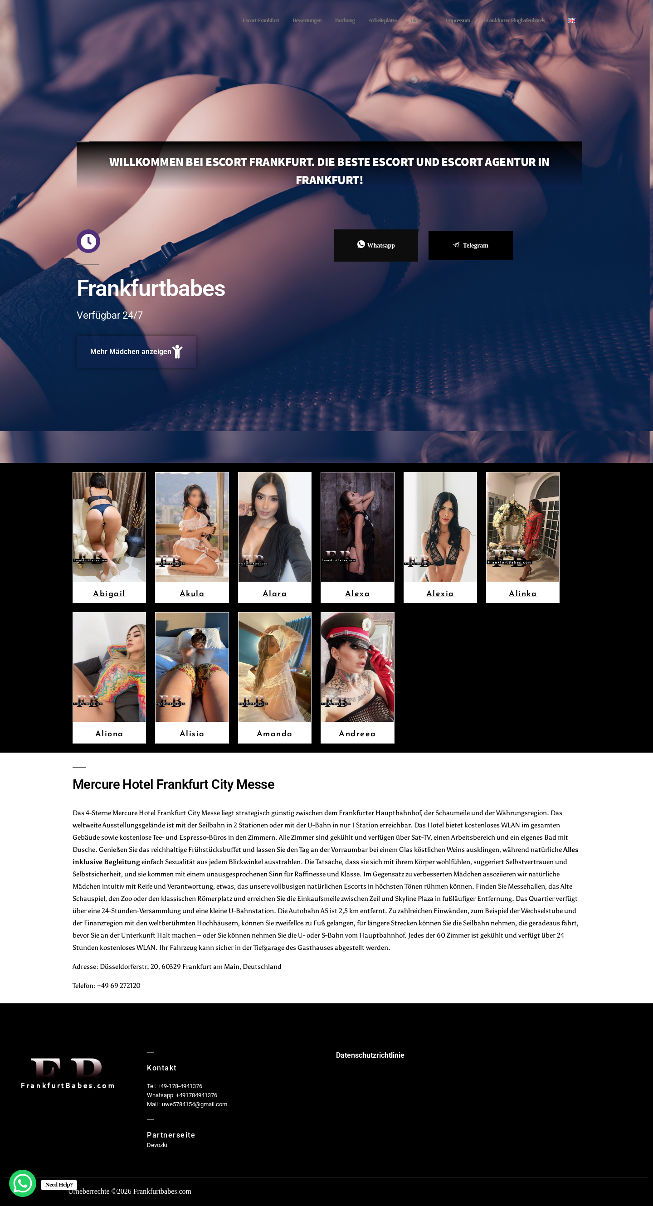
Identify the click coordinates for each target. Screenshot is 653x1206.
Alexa (357, 593)
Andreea (357, 733)
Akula (192, 593)
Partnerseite (171, 1135)
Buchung (324, 20)
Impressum (447, 20)
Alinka (523, 593)
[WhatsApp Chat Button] (22, 1183)
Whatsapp (376, 245)
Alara (275, 593)
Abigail (109, 593)
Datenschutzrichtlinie (370, 1055)
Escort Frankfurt (232, 20)
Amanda (275, 733)
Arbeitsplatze (366, 20)
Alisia (192, 733)
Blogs (405, 20)
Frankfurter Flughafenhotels (513, 20)
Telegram (470, 245)
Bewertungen (283, 20)
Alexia (440, 593)
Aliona (109, 733)
